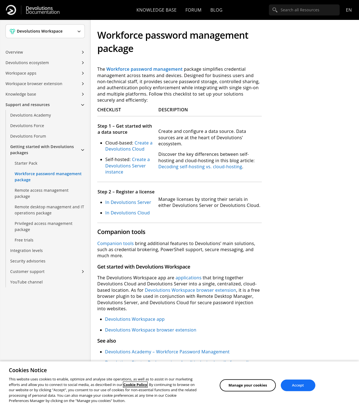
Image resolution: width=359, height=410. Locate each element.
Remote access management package (42, 193)
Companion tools (115, 243)
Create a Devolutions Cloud (129, 146)
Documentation (43, 10)
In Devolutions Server (128, 202)
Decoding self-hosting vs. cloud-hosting (200, 167)
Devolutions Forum (28, 136)
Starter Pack (26, 163)
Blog (216, 10)
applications (189, 278)
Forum (193, 10)
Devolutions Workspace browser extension (190, 290)
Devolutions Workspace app (135, 319)
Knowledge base (157, 10)
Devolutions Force (27, 125)
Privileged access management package (43, 226)
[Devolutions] (11, 9)
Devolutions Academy (30, 115)
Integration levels (26, 250)
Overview (14, 52)
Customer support (27, 271)
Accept (298, 385)
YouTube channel (26, 282)
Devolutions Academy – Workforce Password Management (167, 352)
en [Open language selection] (349, 10)
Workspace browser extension (34, 83)
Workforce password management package (48, 176)
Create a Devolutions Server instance (127, 165)
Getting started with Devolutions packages (42, 149)
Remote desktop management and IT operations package (49, 209)
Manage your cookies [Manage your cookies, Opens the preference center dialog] (248, 385)
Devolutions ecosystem (27, 62)
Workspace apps (21, 73)
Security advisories (28, 261)
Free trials (24, 240)
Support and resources (28, 104)
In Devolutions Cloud (127, 213)
